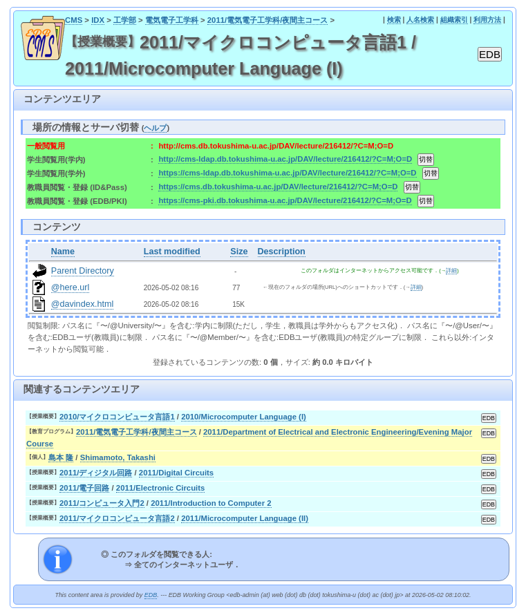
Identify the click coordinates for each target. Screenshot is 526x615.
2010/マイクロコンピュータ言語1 (117, 417)
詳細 (451, 270)
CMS (73, 20)
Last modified (172, 251)
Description (282, 251)
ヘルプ (155, 128)
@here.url (70, 287)
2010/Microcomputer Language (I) (243, 417)
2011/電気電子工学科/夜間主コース (267, 20)
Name (63, 251)
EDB (150, 595)
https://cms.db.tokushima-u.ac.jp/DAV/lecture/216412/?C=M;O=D (277, 186)
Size (238, 251)
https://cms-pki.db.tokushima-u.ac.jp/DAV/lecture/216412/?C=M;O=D (284, 200)
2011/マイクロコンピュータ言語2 (117, 518)
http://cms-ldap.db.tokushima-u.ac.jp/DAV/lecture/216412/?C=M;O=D (285, 159)
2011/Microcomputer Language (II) (244, 518)
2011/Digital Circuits (176, 473)
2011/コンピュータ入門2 (101, 503)
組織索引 (454, 19)
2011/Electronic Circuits (160, 488)
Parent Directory (82, 271)
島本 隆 (60, 457)
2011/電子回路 (84, 488)
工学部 (124, 20)
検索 (394, 19)
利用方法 (487, 19)
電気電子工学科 (171, 20)
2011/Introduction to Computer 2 (211, 503)
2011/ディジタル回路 (95, 473)
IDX (97, 20)
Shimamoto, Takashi (118, 457)
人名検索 (420, 19)
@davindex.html (82, 304)
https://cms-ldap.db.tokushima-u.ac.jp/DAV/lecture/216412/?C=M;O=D (287, 173)
